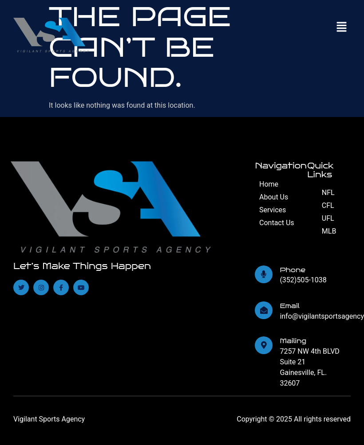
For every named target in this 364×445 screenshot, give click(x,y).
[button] (342, 27)
